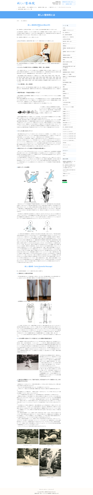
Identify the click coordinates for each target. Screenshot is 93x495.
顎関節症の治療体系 (66, 55)
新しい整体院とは (66, 32)
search (32, 9)
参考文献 (64, 142)
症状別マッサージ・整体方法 (68, 37)
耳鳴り (64, 59)
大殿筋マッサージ (66, 118)
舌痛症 (64, 95)
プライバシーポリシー (67, 144)
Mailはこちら (58, 1)
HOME (18, 20)
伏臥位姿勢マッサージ (67, 122)
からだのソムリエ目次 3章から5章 (69, 136)
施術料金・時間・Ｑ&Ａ (42, 7)
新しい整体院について (31, 7)
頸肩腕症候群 (65, 89)
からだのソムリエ (66, 129)
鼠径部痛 (64, 84)
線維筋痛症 (65, 69)
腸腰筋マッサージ (66, 120)
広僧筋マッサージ (66, 115)
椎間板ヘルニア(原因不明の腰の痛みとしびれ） (69, 77)
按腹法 (65, 109)
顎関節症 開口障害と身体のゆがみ (69, 48)
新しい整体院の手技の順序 (68, 127)
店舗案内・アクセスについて (68, 30)
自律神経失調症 (66, 98)
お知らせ (64, 153)
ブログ (64, 155)
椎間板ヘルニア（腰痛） (67, 74)
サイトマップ (65, 147)
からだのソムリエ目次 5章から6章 (69, 138)
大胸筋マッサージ (66, 113)
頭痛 (63, 86)
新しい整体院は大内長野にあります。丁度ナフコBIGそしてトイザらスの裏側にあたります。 (69, 166)
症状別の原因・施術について (23, 9)
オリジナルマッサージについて (64, 7)
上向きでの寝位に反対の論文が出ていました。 (69, 170)
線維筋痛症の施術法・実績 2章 (68, 72)
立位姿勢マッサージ (66, 124)
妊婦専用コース (66, 93)
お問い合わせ (65, 104)
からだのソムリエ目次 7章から (68, 140)
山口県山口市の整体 (66, 39)
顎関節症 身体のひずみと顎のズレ (69, 52)
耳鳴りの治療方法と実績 (67, 61)
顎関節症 (64, 45)
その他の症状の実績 (66, 102)
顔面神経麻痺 (65, 64)
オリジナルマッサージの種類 (68, 106)
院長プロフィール (53, 7)
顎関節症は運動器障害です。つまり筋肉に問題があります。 (69, 162)
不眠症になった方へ (66, 173)
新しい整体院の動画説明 (67, 34)
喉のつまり (65, 100)
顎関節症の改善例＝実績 (67, 57)
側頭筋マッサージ (66, 111)
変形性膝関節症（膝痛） (67, 82)
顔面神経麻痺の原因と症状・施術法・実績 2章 (69, 67)
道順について (65, 175)
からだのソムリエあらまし (68, 131)
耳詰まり (64, 80)
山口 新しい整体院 (21, 7)
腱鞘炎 (64, 91)
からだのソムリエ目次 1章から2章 (69, 133)
